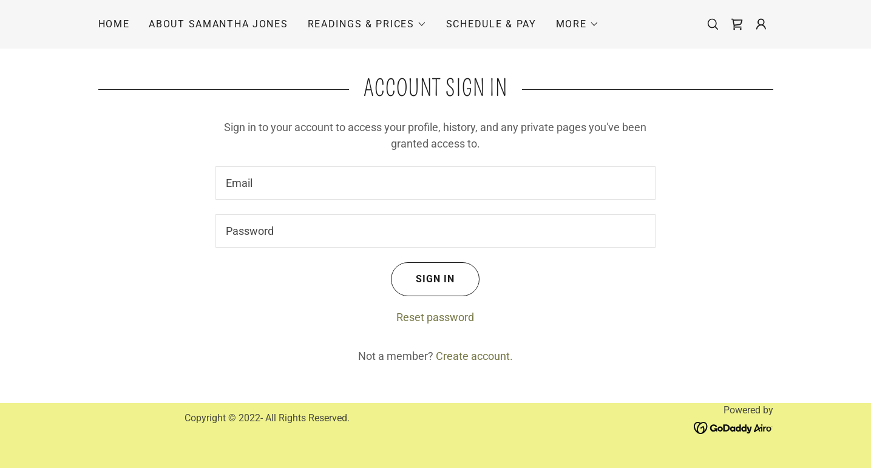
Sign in (423, 279)
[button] (367, 24)
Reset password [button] (435, 317)
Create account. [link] (474, 356)
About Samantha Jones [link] (218, 24)
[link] (737, 24)
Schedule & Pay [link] (491, 24)
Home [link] (114, 24)
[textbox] (435, 183)
